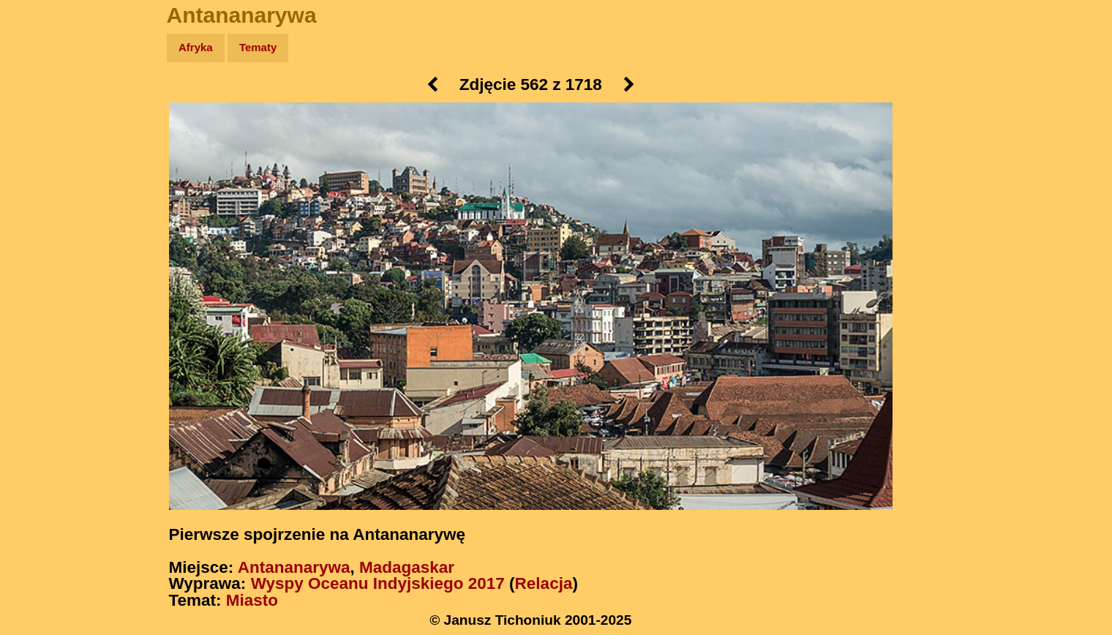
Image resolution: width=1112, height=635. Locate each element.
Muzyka (44, 217)
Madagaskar (406, 567)
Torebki (44, 302)
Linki (37, 273)
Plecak (42, 245)
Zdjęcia (43, 133)
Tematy (258, 47)
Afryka (196, 47)
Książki (43, 189)
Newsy (42, 160)
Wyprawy (49, 104)
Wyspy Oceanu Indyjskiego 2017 (378, 583)
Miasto (252, 600)
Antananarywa (294, 567)
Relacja (544, 583)
